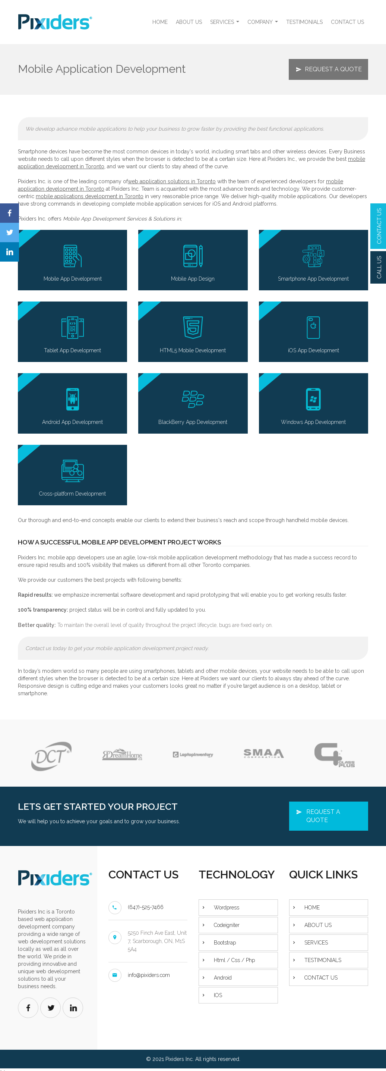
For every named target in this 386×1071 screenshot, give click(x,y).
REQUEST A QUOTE (333, 69)
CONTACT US (379, 226)
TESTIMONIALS (304, 22)
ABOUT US (189, 22)
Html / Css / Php (234, 960)
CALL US (379, 267)
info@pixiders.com (149, 975)
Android (223, 978)
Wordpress (226, 908)
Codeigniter (227, 925)
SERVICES (225, 24)
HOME (160, 22)
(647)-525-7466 (146, 907)
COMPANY (263, 24)
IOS (218, 995)
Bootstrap (225, 943)
